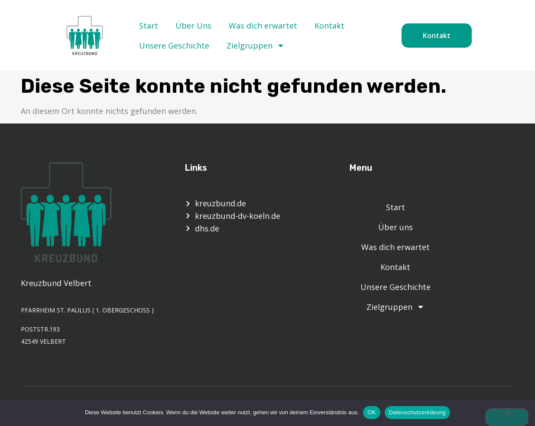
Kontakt (329, 25)
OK (371, 412)
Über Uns (193, 25)
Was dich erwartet (263, 25)
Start (148, 25)
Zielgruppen (256, 45)
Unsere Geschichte (174, 45)
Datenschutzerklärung (417, 412)
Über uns (395, 227)
